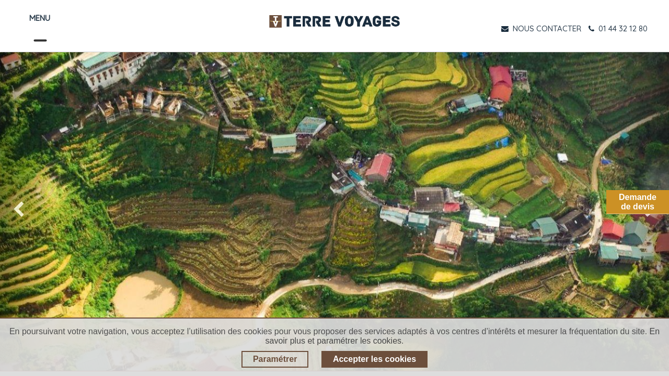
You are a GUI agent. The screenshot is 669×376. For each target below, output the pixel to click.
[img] (26, 211)
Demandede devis (637, 202)
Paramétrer (275, 359)
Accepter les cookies (374, 359)
